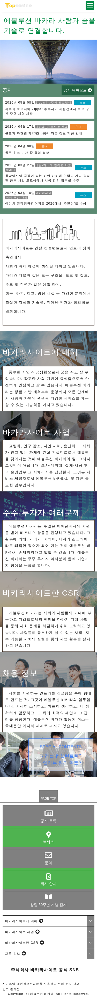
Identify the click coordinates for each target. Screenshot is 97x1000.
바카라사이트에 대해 (21, 921)
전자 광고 (73, 983)
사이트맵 (9, 983)
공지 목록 (48, 821)
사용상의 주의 (54, 983)
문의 (48, 863)
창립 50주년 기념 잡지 (48, 905)
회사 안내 (48, 884)
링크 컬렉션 (11, 989)
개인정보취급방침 (29, 983)
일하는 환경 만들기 (63, 763)
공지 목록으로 (75, 90)
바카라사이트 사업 (19, 932)
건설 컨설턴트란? (62, 756)
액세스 (48, 842)
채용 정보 (12, 953)
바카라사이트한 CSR (21, 943)
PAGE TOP (48, 798)
